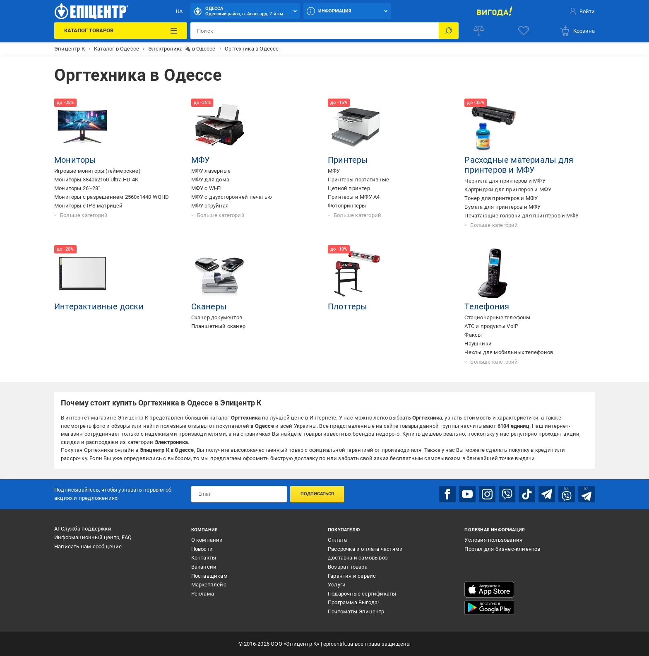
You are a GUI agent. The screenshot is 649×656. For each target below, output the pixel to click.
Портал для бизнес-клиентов (502, 549)
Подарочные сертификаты (362, 594)
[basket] (577, 30)
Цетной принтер (349, 188)
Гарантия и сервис (352, 576)
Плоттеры (348, 306)
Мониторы (75, 160)
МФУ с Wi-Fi (206, 188)
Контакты (203, 558)
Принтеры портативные (358, 179)
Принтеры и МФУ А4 (354, 197)
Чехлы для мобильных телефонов (508, 352)
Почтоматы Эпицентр (356, 611)
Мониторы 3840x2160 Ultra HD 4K (96, 179)
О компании (207, 540)
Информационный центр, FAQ (93, 537)
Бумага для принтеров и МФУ (502, 207)
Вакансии (204, 567)
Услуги (337, 584)
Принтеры (348, 160)
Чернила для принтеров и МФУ (504, 181)
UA (179, 11)
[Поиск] (449, 30)
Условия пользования (493, 540)
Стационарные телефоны (497, 317)
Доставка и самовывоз (358, 558)
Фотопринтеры (347, 206)
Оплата (337, 540)
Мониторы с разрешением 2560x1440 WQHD (111, 197)
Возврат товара (348, 567)
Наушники (478, 343)
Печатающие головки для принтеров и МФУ (521, 215)
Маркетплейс (208, 584)
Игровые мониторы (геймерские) (97, 171)
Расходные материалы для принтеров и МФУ (518, 165)
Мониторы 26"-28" (77, 188)
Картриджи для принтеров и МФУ (507, 189)
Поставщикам (209, 576)
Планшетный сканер (218, 326)
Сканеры (209, 306)
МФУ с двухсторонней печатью (231, 197)
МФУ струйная (209, 206)
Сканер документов (216, 317)
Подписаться (317, 494)
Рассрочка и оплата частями (365, 549)
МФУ (200, 160)
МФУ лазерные (211, 171)
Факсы (473, 335)
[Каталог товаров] (120, 30)
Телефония (486, 306)
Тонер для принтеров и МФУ (501, 198)
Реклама (202, 594)
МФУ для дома (210, 179)
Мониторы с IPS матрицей (88, 206)
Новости (202, 549)
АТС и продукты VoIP (491, 326)
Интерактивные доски (99, 306)
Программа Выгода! (353, 602)
